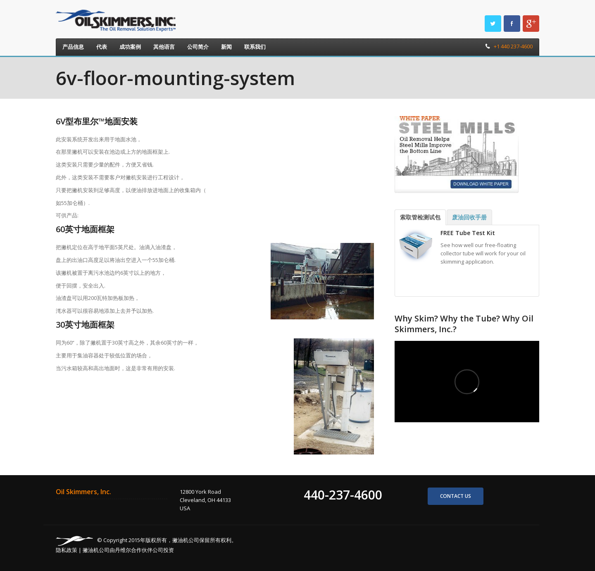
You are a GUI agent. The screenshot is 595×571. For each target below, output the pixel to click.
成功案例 (130, 46)
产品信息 (73, 46)
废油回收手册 (469, 217)
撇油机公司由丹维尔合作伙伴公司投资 (128, 550)
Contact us (455, 496)
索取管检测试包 (420, 217)
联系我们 (255, 46)
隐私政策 (66, 550)
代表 (101, 46)
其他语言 (164, 46)
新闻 (226, 46)
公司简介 (198, 46)
